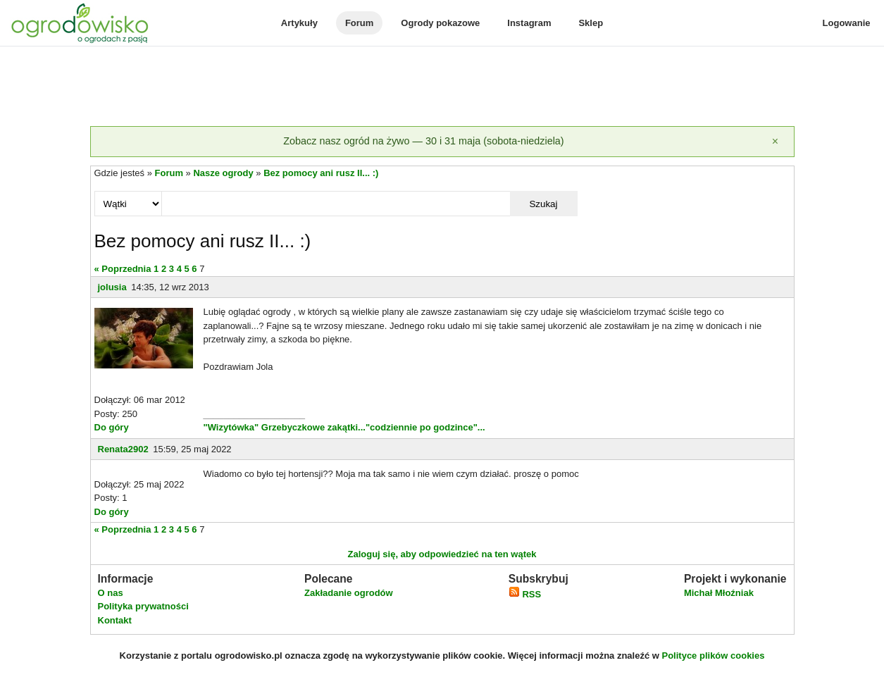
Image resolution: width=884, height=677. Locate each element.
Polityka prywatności (143, 606)
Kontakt (115, 620)
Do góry (111, 427)
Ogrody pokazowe (440, 23)
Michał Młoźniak (719, 593)
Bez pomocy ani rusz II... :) (320, 173)
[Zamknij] (775, 141)
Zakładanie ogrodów (348, 593)
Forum (359, 23)
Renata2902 (123, 449)
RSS (525, 594)
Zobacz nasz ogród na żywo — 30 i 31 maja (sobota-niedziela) (423, 141)
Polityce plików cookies (713, 655)
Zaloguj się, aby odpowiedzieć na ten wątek (441, 554)
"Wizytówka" (231, 427)
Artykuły (299, 23)
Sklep (590, 23)
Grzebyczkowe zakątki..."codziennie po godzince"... (373, 427)
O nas (110, 593)
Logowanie (847, 23)
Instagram (529, 23)
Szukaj (543, 204)
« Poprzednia (122, 268)
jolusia (112, 287)
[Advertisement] (442, 87)
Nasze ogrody (223, 173)
